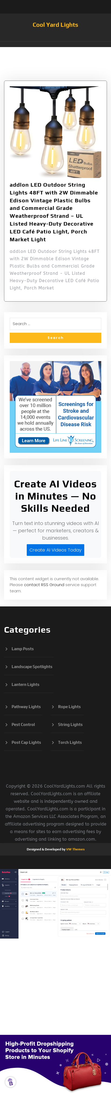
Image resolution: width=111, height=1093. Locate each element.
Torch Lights (70, 742)
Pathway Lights (26, 706)
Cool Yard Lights (55, 24)
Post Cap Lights (26, 742)
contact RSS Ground (44, 584)
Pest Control (23, 724)
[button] (55, 44)
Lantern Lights (25, 684)
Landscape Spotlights (32, 666)
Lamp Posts (23, 648)
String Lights (70, 724)
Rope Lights (69, 706)
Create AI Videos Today (55, 550)
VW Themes (75, 849)
